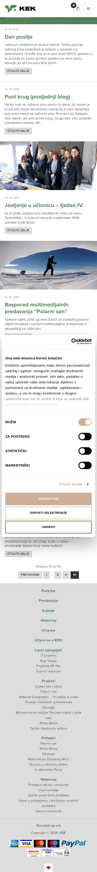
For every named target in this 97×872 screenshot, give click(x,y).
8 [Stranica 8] (58, 575)
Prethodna (30, 575)
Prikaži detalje (71, 484)
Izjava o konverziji (49, 811)
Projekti (48, 681)
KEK (20, 9)
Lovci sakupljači (48, 650)
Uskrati (48, 527)
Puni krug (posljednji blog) (37, 96)
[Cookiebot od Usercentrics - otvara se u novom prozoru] (71, 341)
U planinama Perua (48, 770)
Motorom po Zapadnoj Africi (48, 759)
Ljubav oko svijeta (48, 686)
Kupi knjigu (48, 661)
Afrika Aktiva (48, 723)
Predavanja (48, 600)
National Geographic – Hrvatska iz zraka (48, 697)
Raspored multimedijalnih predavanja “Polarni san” (36, 308)
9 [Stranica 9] (66, 575)
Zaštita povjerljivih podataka (48, 795)
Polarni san (48, 692)
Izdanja (48, 610)
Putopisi (48, 738)
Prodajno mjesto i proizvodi (48, 785)
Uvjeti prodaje (48, 790)
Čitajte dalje (18, 71)
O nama (48, 630)
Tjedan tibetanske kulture (48, 728)
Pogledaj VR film (48, 666)
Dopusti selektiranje (48, 512)
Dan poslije (18, 37)
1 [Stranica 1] (46, 575)
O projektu (48, 655)
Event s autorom (48, 671)
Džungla (48, 707)
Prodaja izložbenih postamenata (48, 702)
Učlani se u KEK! (48, 640)
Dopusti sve (48, 499)
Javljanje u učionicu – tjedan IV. (44, 205)
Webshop (48, 620)
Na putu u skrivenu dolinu (48, 764)
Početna (48, 591)
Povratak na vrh (48, 826)
